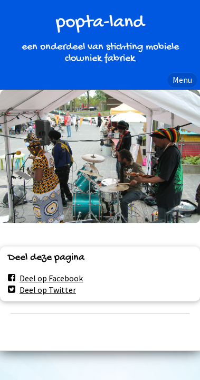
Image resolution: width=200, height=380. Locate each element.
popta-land (100, 23)
